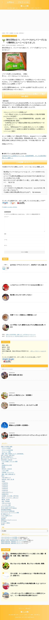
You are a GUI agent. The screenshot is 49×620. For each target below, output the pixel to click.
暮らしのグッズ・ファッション (9, 458)
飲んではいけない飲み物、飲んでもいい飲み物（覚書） (27, 563)
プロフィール (21, 608)
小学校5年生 (5, 483)
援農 (3, 463)
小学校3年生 (5, 486)
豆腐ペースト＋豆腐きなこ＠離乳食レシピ (23, 315)
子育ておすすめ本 (6, 503)
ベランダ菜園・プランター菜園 (9, 461)
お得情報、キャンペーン (8, 472)
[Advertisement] (24, 20)
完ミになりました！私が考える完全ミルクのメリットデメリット (21, 336)
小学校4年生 (5, 485)
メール (5, 239)
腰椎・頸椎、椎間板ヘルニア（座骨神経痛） (13, 453)
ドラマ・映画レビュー (6, 515)
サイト (5, 245)
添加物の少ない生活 (7, 465)
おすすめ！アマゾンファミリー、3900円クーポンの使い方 (28, 265)
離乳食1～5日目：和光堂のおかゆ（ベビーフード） (14, 540)
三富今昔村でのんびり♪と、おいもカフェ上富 (23, 405)
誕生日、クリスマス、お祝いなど (10, 497)
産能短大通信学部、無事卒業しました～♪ (11, 541)
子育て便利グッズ (6, 477)
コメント (6, 216)
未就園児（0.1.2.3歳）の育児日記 (10, 207)
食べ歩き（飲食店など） (7, 456)
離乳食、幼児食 (6, 499)
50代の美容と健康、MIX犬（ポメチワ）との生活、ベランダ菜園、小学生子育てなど (24, 614)
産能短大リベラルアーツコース (9, 520)
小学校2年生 (5, 488)
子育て (2, 476)
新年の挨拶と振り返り (16, 375)
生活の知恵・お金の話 (6, 459)
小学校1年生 (5, 490)
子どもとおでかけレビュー (7, 506)
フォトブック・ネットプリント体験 (10, 512)
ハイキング (4, 517)
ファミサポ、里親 (6, 505)
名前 (5, 233)
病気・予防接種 (6, 501)
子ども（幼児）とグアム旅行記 (9, 508)
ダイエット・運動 (6, 452)
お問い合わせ (27, 608)
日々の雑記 (4, 521)
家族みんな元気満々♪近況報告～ (19, 425)
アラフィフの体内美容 (7, 450)
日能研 (3, 481)
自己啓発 (3, 518)
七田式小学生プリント (7, 492)
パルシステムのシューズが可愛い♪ (9, 537)
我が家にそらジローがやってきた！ (21, 295)
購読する (5, 365)
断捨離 (3, 467)
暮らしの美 (24, 6)
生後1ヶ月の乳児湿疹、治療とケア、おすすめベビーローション (21, 334)
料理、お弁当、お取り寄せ (7, 455)
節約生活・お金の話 (7, 468)
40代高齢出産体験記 (6, 509)
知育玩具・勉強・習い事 (8, 479)
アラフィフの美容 (6, 448)
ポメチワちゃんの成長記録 (7, 511)
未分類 (2, 524)
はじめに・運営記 (5, 523)
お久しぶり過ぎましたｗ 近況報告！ (21, 395)
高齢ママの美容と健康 (6, 446)
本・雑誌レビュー (5, 514)
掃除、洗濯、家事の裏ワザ (8, 474)
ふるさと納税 (5, 470)
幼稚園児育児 (5, 494)
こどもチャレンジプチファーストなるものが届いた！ (27, 285)
